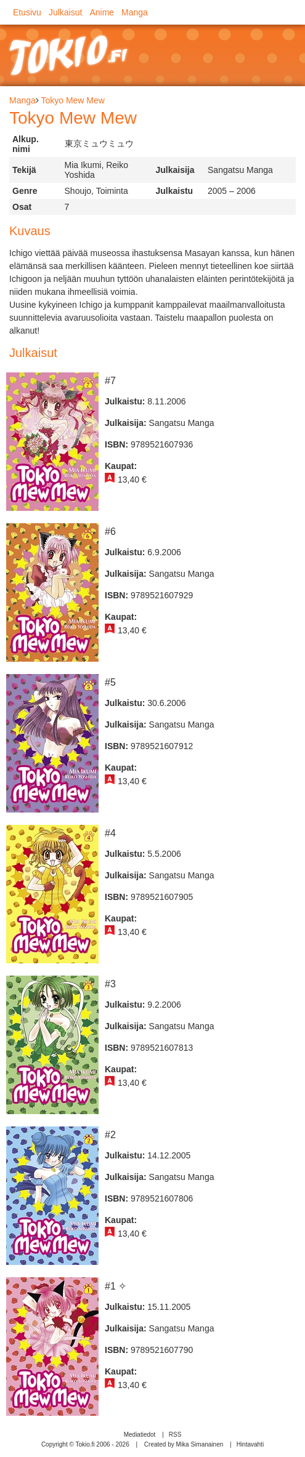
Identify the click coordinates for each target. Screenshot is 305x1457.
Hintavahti (250, 1444)
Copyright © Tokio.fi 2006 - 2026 (85, 1444)
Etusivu (27, 12)
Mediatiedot (140, 1434)
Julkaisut (65, 12)
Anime (101, 12)
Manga (134, 12)
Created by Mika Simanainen (183, 1444)
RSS (175, 1434)
